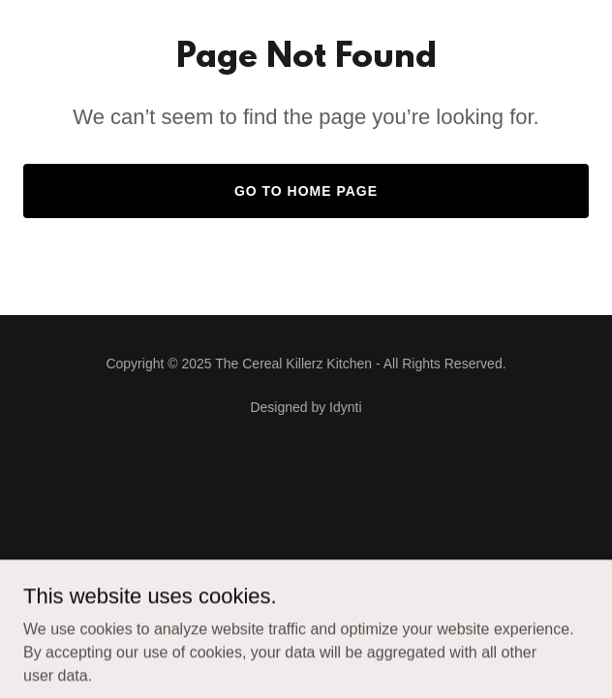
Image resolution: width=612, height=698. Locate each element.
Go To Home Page (306, 191)
